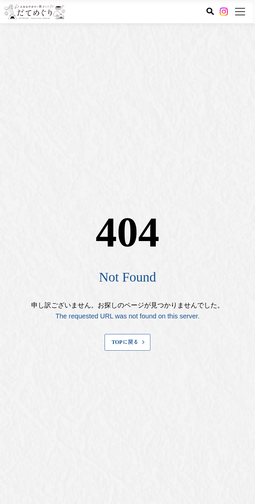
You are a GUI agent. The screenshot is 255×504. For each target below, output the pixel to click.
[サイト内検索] (210, 11)
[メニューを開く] (240, 11)
